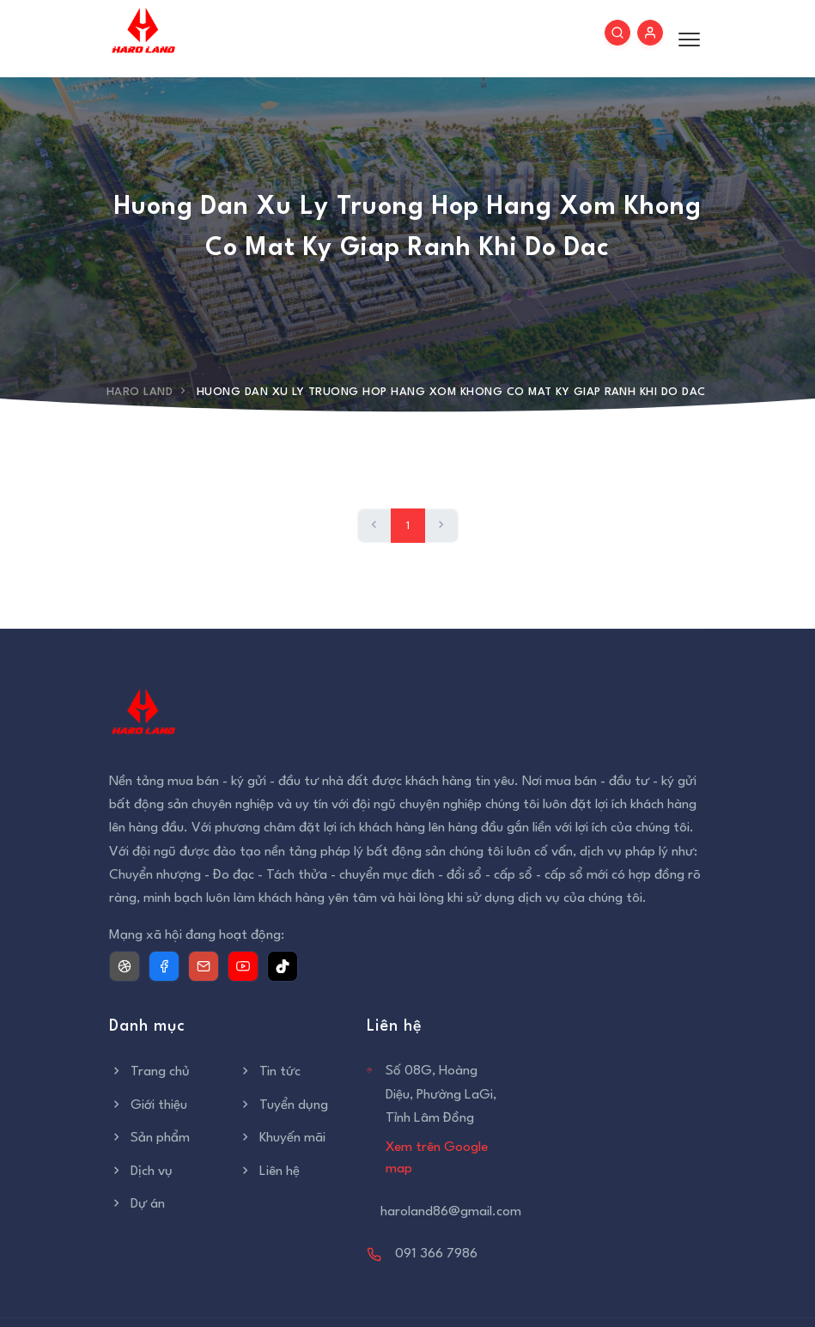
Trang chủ (149, 1072)
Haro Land (139, 392)
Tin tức (269, 1072)
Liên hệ (269, 1171)
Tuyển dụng (283, 1105)
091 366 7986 (436, 1254)
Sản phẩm (149, 1138)
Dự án (137, 1204)
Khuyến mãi (281, 1138)
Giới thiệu (148, 1105)
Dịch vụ (141, 1171)
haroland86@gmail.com (450, 1212)
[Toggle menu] (685, 38)
